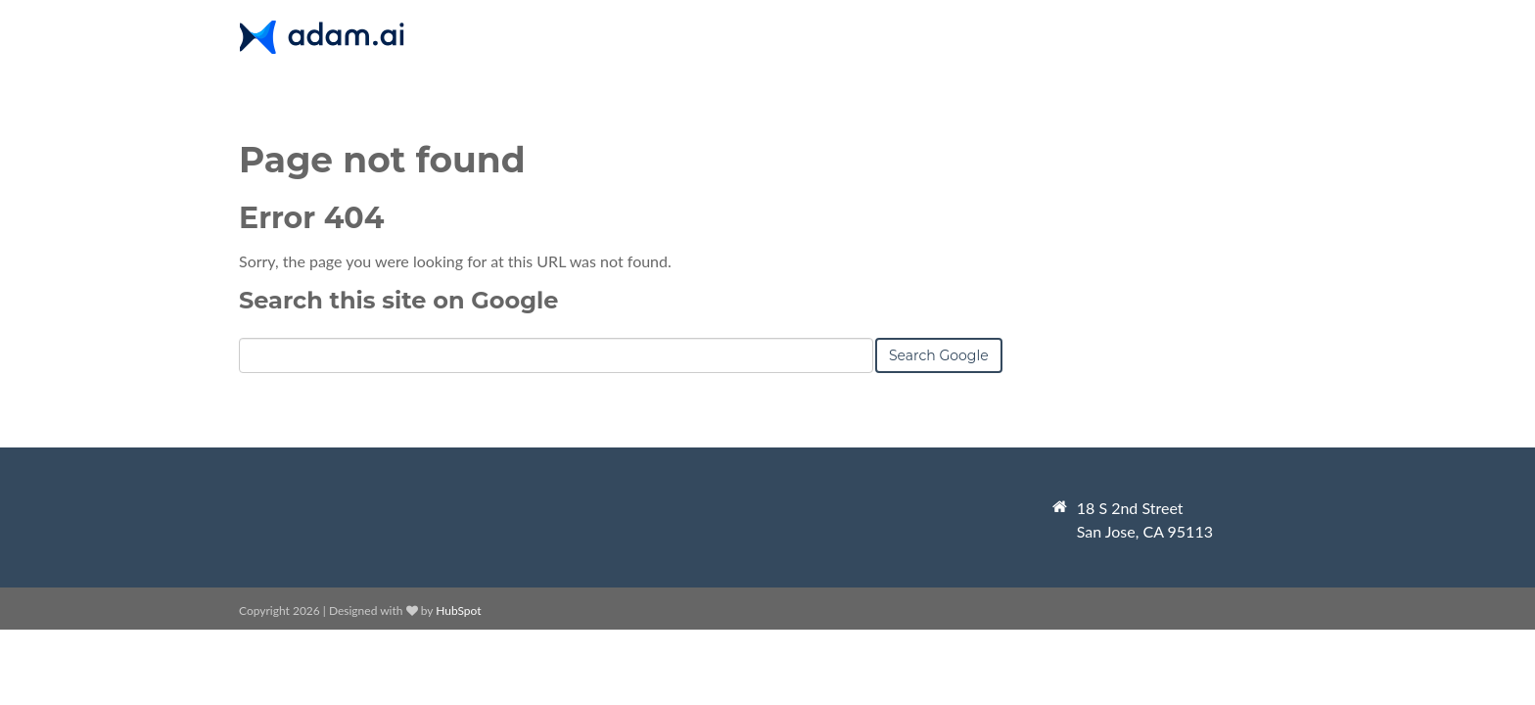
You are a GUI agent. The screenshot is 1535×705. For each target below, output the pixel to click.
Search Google (939, 355)
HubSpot (458, 610)
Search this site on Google (398, 300)
